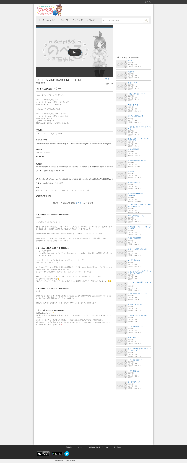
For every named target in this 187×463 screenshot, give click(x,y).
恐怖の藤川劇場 (133, 149)
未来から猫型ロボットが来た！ (139, 160)
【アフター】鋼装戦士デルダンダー (139, 283)
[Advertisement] (133, 407)
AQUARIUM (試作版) (135, 304)
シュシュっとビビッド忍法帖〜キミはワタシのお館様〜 (139, 272)
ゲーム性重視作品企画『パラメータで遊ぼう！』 (139, 349)
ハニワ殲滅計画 (133, 371)
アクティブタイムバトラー (137, 315)
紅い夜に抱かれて (134, 260)
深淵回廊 (131, 171)
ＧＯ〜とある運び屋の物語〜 (138, 249)
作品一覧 (64, 20)
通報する (109, 79)
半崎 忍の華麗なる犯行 (136, 216)
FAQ (106, 447)
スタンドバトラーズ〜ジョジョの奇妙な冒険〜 (139, 139)
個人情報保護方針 (94, 447)
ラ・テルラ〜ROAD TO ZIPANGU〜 (136, 194)
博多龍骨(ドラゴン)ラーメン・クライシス (139, 227)
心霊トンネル (132, 83)
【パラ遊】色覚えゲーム (136, 360)
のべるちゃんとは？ (47, 20)
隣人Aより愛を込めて (135, 116)
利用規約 (69, 447)
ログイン (148, 2)
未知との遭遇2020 (134, 238)
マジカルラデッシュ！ (135, 327)
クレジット (80, 447)
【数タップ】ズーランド (136, 94)
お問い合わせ (117, 447)
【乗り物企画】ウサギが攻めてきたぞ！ (139, 128)
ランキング (78, 20)
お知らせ (91, 20)
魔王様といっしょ (134, 182)
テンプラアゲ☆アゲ (135, 382)
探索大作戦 (132, 338)
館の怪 (130, 61)
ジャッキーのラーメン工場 (137, 293)
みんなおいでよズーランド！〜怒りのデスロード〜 (139, 205)
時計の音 (131, 72)
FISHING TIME (133, 105)
